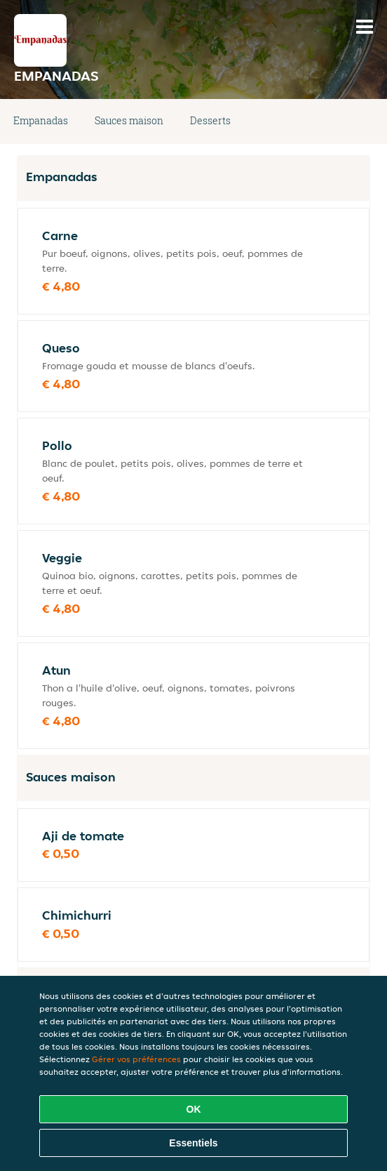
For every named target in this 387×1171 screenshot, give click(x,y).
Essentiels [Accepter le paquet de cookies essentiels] (193, 1143)
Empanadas (40, 120)
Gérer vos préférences (136, 1059)
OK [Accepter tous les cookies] (193, 1109)
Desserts (210, 120)
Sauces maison (129, 120)
